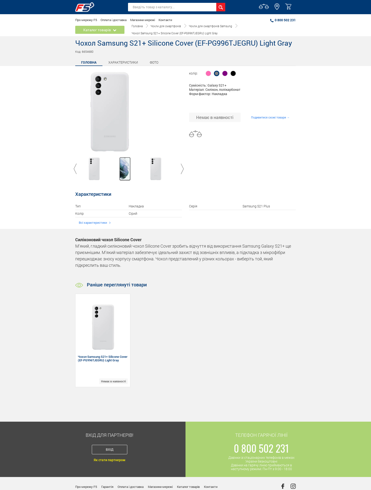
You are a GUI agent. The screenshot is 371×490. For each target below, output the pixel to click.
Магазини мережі (142, 20)
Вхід (110, 449)
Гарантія (107, 487)
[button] (277, 9)
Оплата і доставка (114, 20)
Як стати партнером (109, 460)
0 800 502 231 (283, 20)
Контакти (165, 20)
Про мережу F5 (86, 20)
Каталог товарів (188, 487)
